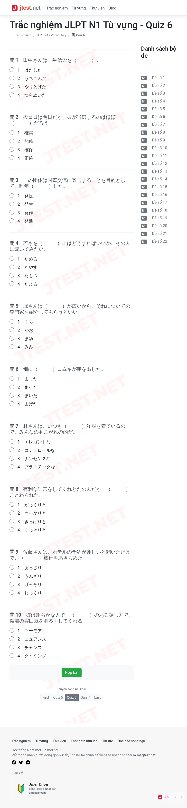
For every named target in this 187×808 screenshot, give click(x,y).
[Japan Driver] (36, 789)
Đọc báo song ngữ (131, 741)
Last (97, 697)
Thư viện (97, 8)
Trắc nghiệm (57, 8)
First (45, 697)
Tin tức (107, 741)
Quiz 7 (85, 697)
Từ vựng (79, 8)
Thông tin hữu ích (84, 741)
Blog (112, 8)
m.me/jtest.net (144, 755)
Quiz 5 (58, 697)
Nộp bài (71, 672)
